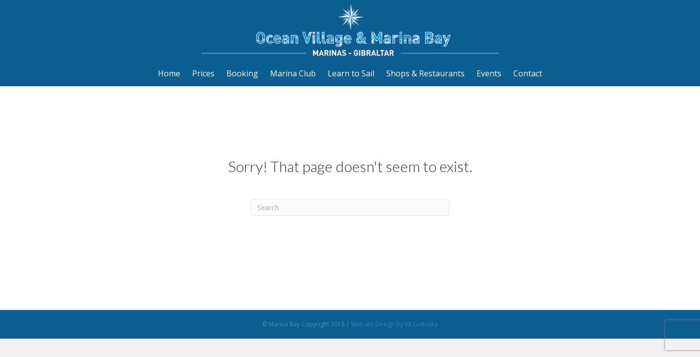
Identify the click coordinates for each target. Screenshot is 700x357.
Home (169, 73)
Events (489, 73)
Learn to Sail (351, 73)
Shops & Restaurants (425, 73)
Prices (203, 73)
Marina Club (293, 73)
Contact (527, 73)
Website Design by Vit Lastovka (394, 324)
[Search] (350, 207)
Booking (242, 73)
